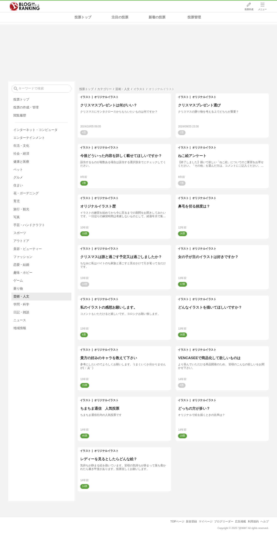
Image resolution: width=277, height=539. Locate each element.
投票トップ (83, 17)
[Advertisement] (138, 52)
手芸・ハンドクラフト (29, 225)
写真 (16, 217)
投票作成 (249, 9)
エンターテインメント (29, 137)
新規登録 (191, 521)
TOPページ (177, 521)
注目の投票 (120, 17)
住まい (18, 185)
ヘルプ (264, 521)
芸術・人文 (21, 296)
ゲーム (18, 280)
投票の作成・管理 (26, 107)
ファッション (22, 256)
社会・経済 (21, 153)
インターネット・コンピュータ (35, 129)
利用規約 (253, 521)
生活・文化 (21, 145)
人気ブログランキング (25, 6)
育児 (16, 201)
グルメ (18, 177)
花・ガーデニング (26, 193)
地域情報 (19, 328)
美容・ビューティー (27, 249)
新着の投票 (157, 17)
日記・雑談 (21, 312)
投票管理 (194, 17)
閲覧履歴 (19, 115)
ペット (18, 169)
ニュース (19, 320)
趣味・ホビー (22, 272)
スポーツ (19, 233)
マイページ (206, 521)
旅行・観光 (21, 209)
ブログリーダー (223, 521)
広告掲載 (240, 521)
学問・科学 (21, 304)
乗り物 (18, 288)
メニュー (262, 9)
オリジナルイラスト (106, 97)
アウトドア (21, 240)
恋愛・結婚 (21, 264)
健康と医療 (21, 161)
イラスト (85, 97)
